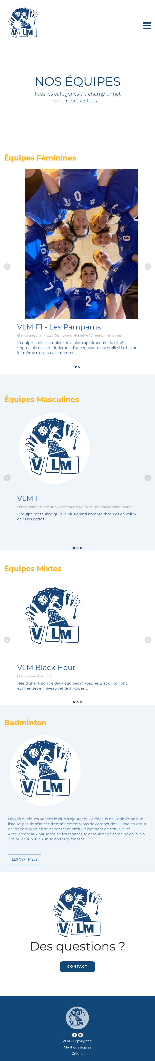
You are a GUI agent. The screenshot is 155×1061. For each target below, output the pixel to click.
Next (148, 266)
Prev (7, 266)
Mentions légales (77, 1047)
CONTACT (77, 966)
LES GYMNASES (25, 859)
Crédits (77, 1054)
